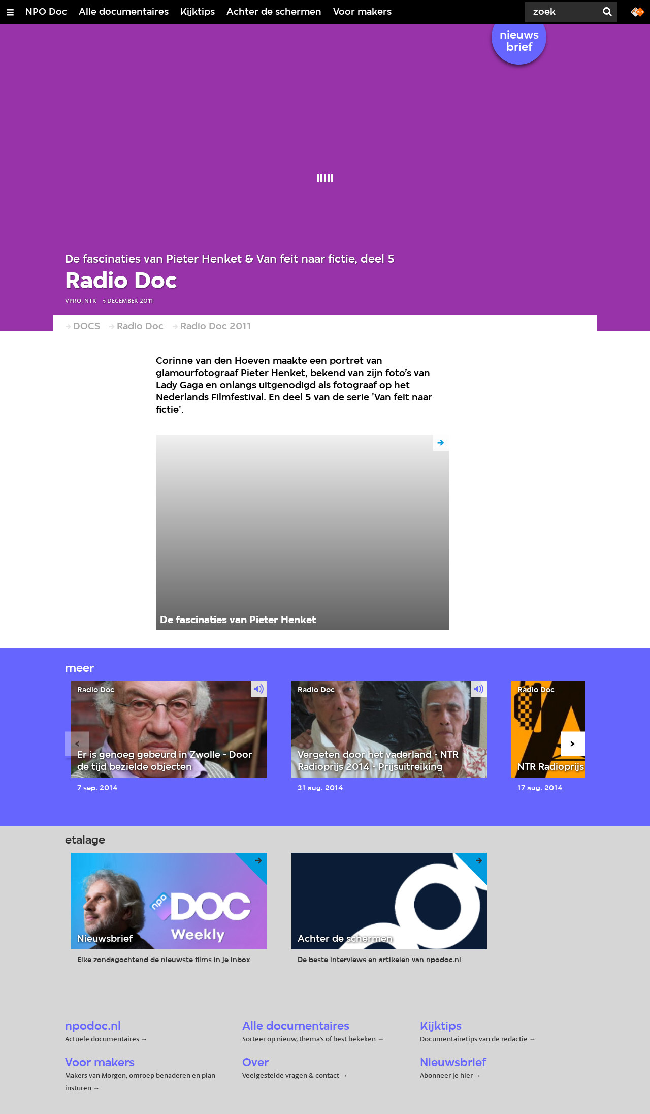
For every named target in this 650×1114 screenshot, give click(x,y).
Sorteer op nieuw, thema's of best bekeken (309, 1039)
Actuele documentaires (102, 1039)
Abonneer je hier (447, 1075)
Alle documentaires (124, 12)
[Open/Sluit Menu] (10, 12)
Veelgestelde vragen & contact (290, 1075)
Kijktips (197, 12)
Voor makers (362, 12)
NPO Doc (46, 12)
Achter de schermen (273, 12)
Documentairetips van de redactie (474, 1039)
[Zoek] (558, 12)
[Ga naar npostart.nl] (638, 11)
